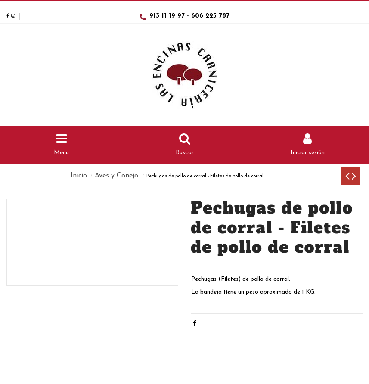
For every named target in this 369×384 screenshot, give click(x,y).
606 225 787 (210, 16)
